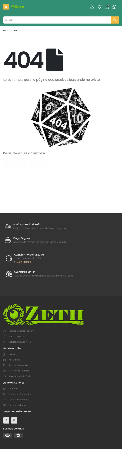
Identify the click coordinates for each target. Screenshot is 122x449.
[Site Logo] (17, 6)
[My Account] (91, 7)
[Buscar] (115, 20)
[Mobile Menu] (6, 7)
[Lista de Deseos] (99, 7)
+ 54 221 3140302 (22, 262)
